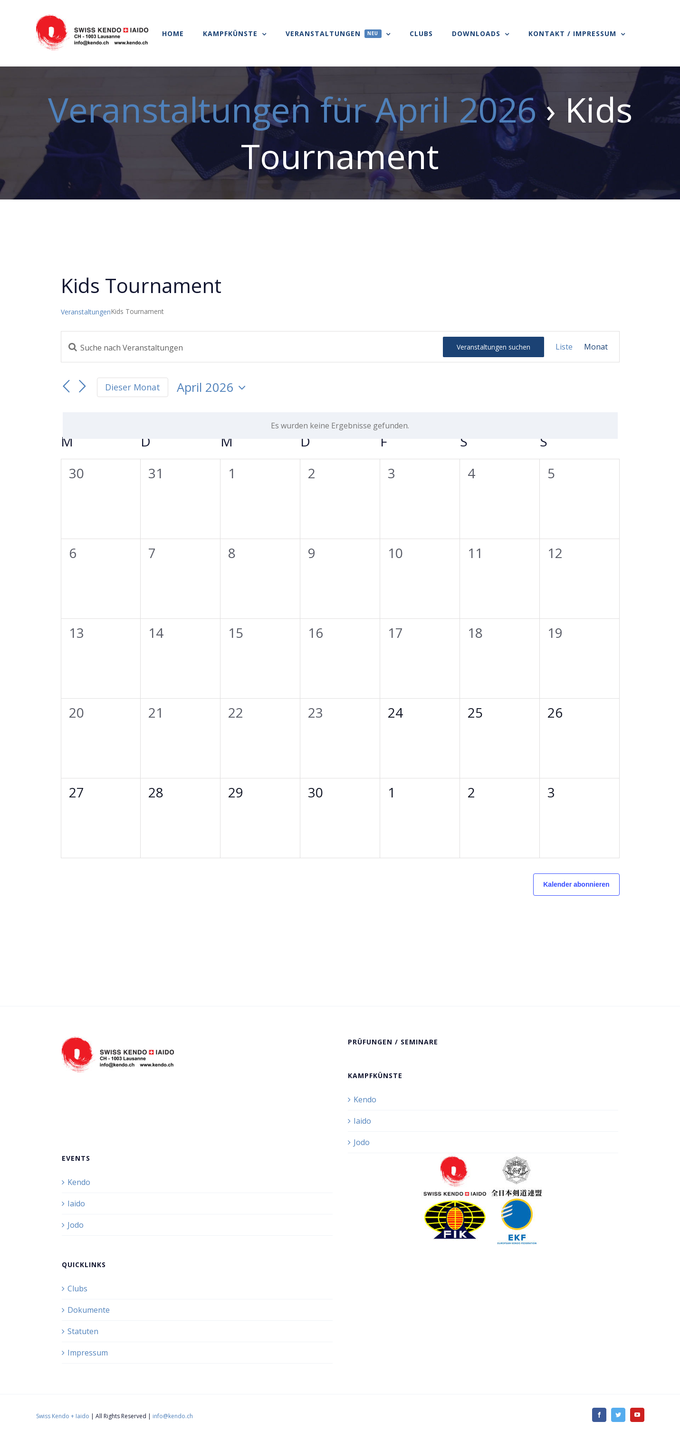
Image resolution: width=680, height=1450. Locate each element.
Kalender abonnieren (576, 884)
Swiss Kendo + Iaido (62, 1416)
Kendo (365, 1099)
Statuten (82, 1331)
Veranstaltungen (86, 311)
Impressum (87, 1352)
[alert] (340, 425)
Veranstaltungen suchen (493, 346)
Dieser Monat (132, 387)
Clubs (77, 1288)
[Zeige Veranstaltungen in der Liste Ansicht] (564, 347)
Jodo (362, 1142)
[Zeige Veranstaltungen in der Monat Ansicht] (596, 347)
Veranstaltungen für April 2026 (292, 109)
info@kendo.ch (173, 1416)
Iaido (362, 1121)
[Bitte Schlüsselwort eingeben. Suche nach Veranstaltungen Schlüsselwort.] (252, 348)
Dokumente (88, 1310)
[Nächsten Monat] (82, 386)
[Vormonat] (66, 386)
